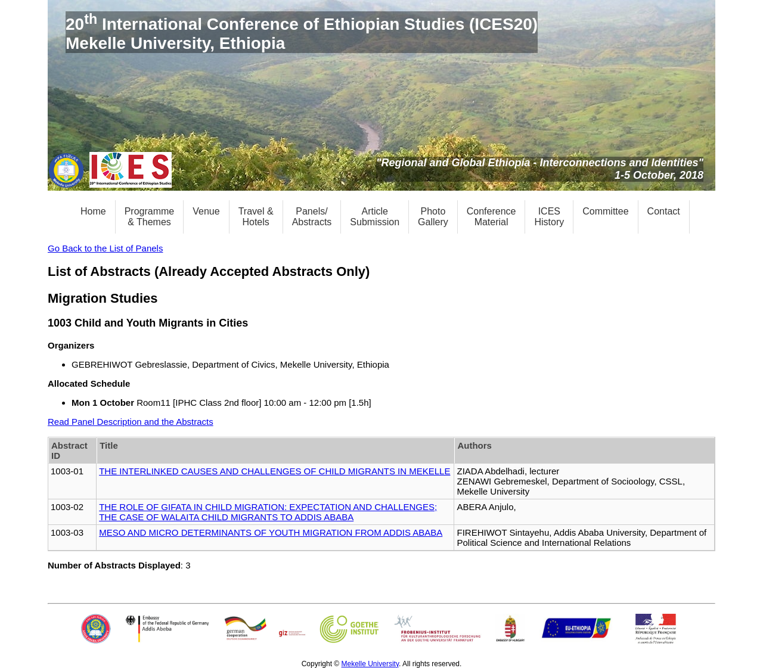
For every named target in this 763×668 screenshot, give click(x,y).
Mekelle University (370, 664)
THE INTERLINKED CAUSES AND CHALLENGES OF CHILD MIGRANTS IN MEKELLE (274, 471)
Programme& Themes (150, 216)
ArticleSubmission (374, 216)
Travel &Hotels (256, 216)
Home (93, 211)
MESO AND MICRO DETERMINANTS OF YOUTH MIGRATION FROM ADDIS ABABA (270, 532)
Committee (605, 211)
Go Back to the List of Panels (105, 248)
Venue (206, 211)
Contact (663, 211)
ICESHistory (549, 216)
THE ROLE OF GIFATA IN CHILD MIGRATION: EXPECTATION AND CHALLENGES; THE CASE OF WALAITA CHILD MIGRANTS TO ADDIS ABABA (268, 512)
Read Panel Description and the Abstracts (130, 422)
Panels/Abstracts (312, 216)
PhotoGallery (433, 216)
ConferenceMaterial (491, 216)
